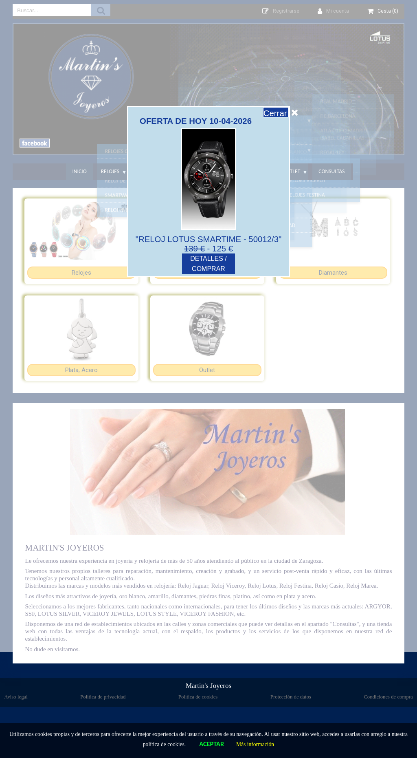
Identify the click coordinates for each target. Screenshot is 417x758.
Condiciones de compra (388, 697)
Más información (255, 744)
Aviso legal (15, 697)
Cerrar (280, 113)
